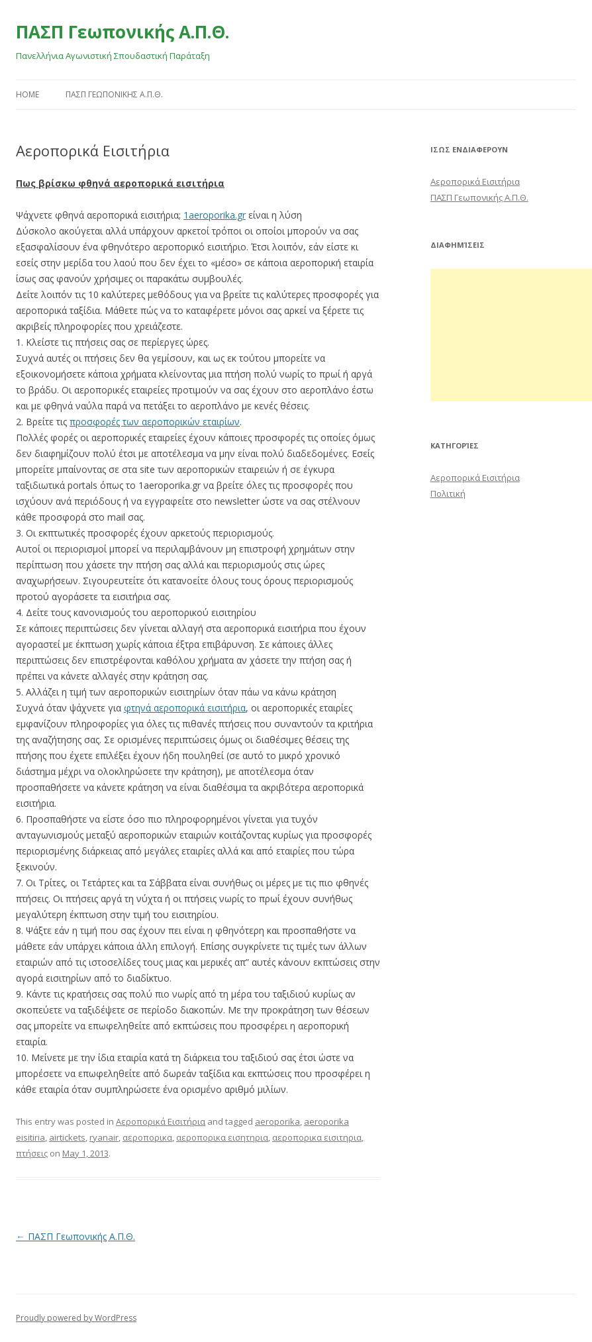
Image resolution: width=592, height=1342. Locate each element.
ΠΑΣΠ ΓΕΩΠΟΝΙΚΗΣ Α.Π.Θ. (114, 94)
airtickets (67, 1137)
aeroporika (277, 1121)
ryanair (104, 1137)
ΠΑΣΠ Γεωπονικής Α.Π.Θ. (122, 32)
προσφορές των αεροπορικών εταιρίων (155, 421)
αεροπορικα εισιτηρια (317, 1137)
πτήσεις (32, 1153)
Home (27, 94)
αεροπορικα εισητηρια (222, 1137)
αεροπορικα (147, 1137)
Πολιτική (448, 493)
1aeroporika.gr (214, 215)
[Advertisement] (511, 335)
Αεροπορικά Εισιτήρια (160, 1121)
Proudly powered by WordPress (76, 1317)
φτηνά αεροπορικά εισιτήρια (185, 707)
